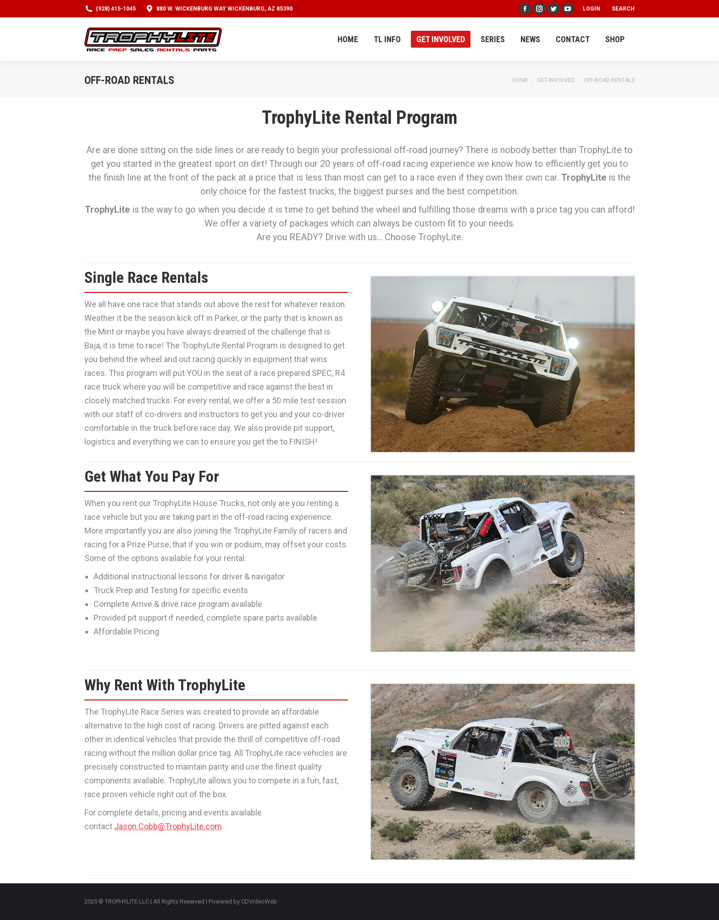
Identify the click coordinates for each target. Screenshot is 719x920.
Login (591, 9)
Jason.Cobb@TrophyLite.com (168, 826)
